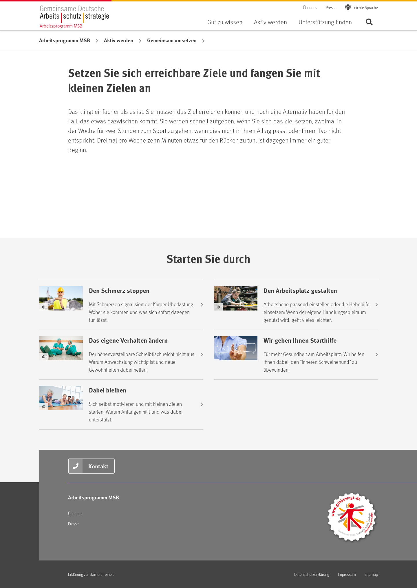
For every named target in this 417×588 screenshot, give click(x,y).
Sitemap (371, 574)
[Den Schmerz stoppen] (121, 305)
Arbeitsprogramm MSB (64, 40)
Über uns (310, 7)
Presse (331, 7)
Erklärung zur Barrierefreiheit (91, 574)
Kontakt (98, 466)
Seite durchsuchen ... (369, 21)
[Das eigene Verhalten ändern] (121, 355)
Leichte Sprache (365, 7)
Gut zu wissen (224, 22)
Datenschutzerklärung (311, 574)
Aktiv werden (270, 22)
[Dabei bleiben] (121, 404)
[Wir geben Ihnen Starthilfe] (296, 355)
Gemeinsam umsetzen (172, 40)
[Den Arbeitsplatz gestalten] (296, 305)
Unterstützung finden (325, 22)
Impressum (347, 574)
